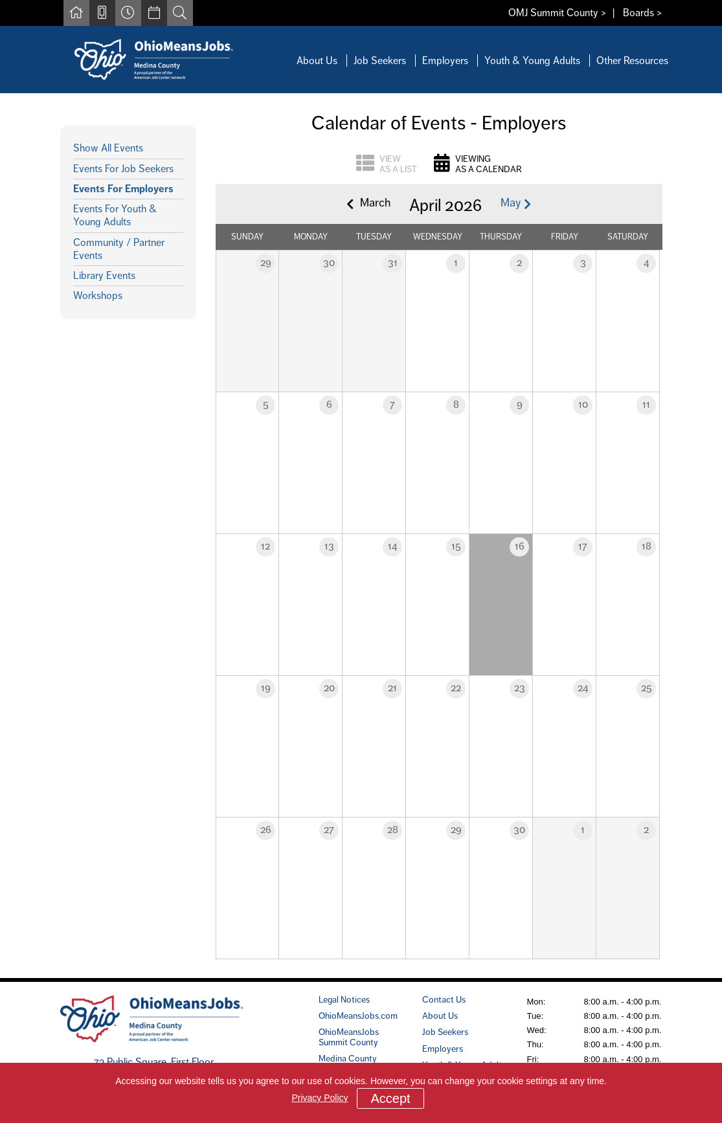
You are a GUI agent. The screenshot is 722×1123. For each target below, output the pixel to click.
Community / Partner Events (118, 248)
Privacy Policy (319, 1098)
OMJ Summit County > (557, 12)
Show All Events (108, 148)
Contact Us (444, 999)
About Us (317, 60)
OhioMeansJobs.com (358, 1015)
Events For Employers (123, 189)
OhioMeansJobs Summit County (349, 1037)
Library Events (104, 275)
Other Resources (632, 60)
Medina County (348, 1058)
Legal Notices (344, 999)
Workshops (97, 295)
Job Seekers (380, 60)
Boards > (642, 12)
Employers (445, 60)
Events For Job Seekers (123, 168)
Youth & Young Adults (532, 60)
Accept (390, 1098)
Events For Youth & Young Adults (115, 215)
